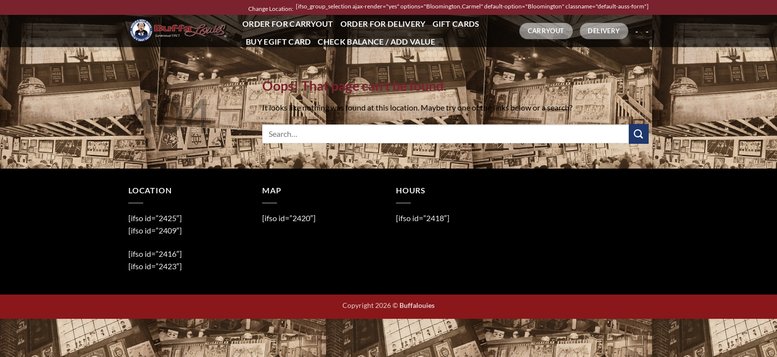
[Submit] (639, 133)
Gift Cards (456, 23)
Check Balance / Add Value (376, 41)
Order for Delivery (383, 23)
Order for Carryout (287, 23)
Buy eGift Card (278, 41)
